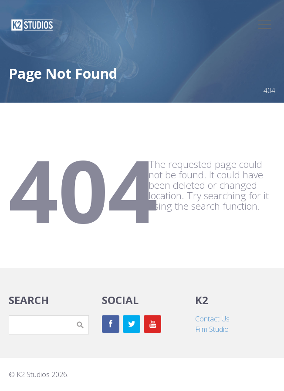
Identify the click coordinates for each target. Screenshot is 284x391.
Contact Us (212, 319)
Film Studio (212, 329)
